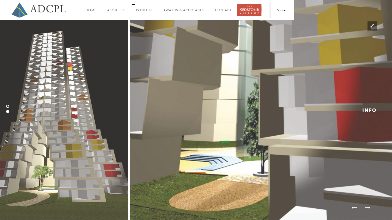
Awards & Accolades (184, 10)
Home (91, 10)
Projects (144, 10)
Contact (223, 10)
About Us (116, 10)
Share (281, 10)
